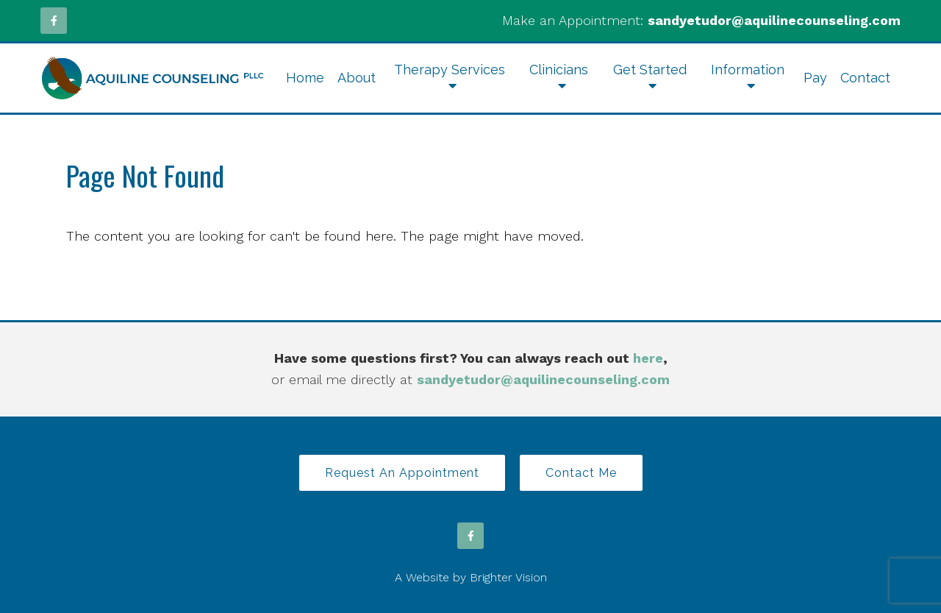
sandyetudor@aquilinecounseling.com (774, 20)
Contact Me (581, 473)
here (648, 358)
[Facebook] (53, 20)
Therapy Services (449, 69)
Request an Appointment (402, 473)
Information (747, 69)
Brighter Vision (508, 577)
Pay (815, 77)
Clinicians (558, 69)
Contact (865, 77)
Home (305, 77)
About (356, 77)
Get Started (650, 69)
